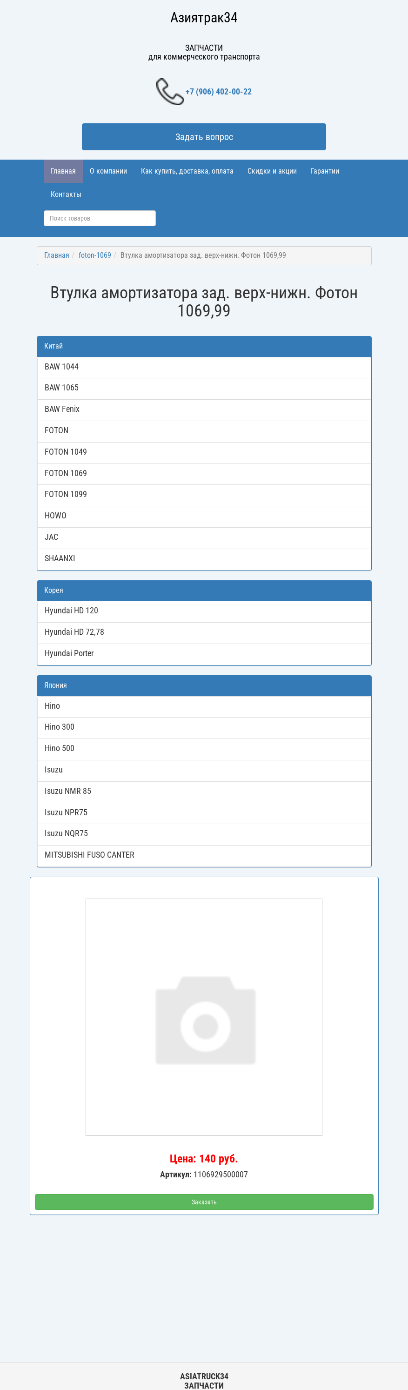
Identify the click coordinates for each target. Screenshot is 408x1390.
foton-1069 (95, 255)
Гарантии (325, 171)
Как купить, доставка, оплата (187, 171)
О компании (108, 171)
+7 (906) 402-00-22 (204, 91)
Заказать (204, 1202)
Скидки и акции (272, 171)
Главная (63, 171)
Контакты (66, 194)
